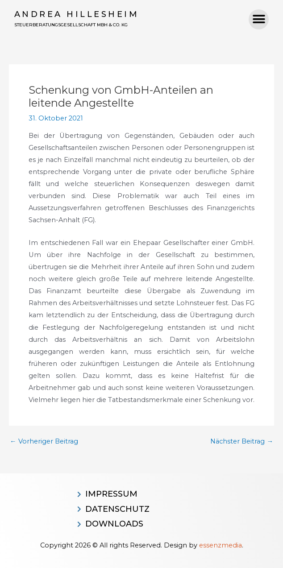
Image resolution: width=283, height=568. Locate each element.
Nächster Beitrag (241, 441)
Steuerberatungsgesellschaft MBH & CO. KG (71, 25)
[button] (259, 19)
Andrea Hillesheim (76, 14)
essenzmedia (220, 545)
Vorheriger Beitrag (44, 441)
